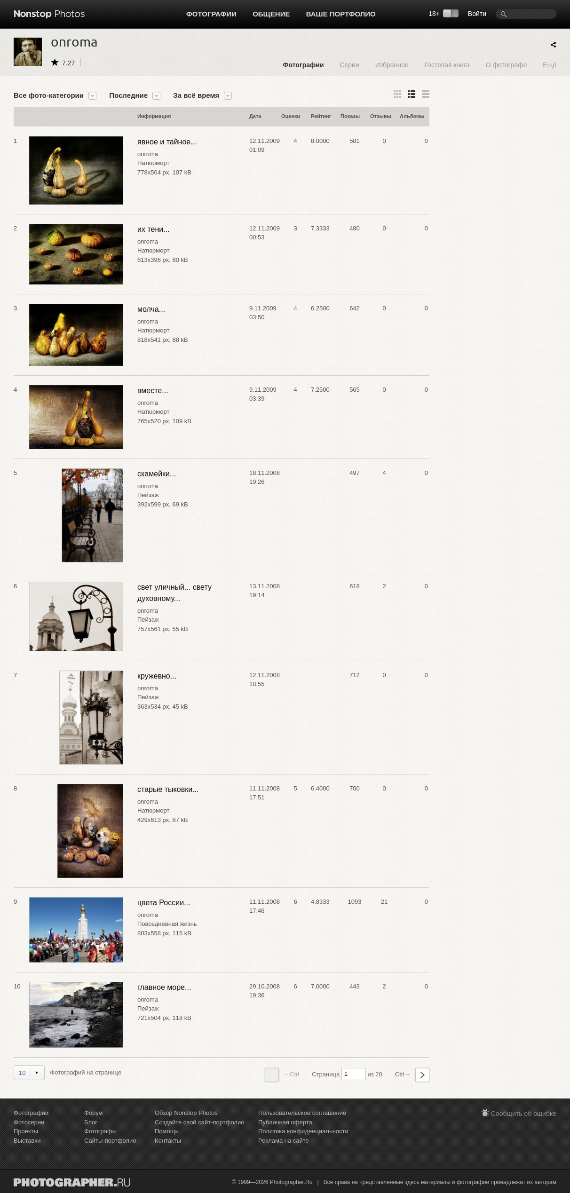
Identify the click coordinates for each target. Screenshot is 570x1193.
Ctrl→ (412, 1075)
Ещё (549, 64)
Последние (128, 95)
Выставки (27, 1140)
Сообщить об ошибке (523, 1113)
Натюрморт (153, 162)
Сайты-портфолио (110, 1140)
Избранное (392, 64)
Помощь (166, 1131)
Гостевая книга (446, 64)
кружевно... (156, 676)
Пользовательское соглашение (302, 1112)
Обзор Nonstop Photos (186, 1112)
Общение (271, 14)
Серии (349, 64)
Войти (477, 13)
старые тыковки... (167, 789)
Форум (93, 1112)
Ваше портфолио (341, 14)
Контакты (168, 1140)
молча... (151, 309)
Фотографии (211, 14)
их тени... (153, 229)
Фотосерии (29, 1122)
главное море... (164, 987)
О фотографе (506, 64)
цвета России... (163, 903)
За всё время (196, 95)
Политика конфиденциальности (303, 1131)
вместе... (152, 391)
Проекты (26, 1131)
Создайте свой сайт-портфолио (199, 1122)
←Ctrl (282, 1075)
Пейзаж (148, 494)
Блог (90, 1122)
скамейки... (156, 474)
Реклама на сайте (283, 1140)
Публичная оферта (285, 1122)
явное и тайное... (167, 142)
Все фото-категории (49, 95)
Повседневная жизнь (167, 923)
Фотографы (100, 1131)
